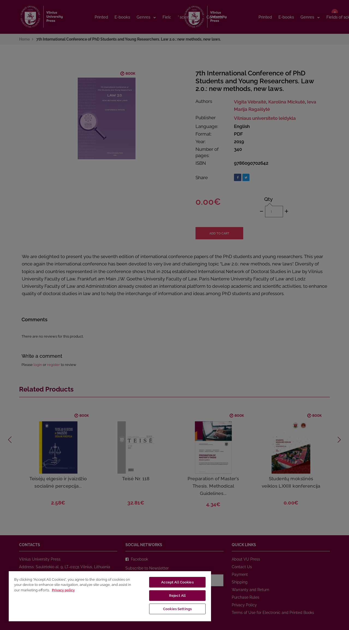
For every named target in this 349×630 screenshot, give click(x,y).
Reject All (177, 596)
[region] (110, 596)
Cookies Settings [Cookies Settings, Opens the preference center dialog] (177, 609)
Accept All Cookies (177, 582)
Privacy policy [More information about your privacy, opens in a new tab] (63, 590)
